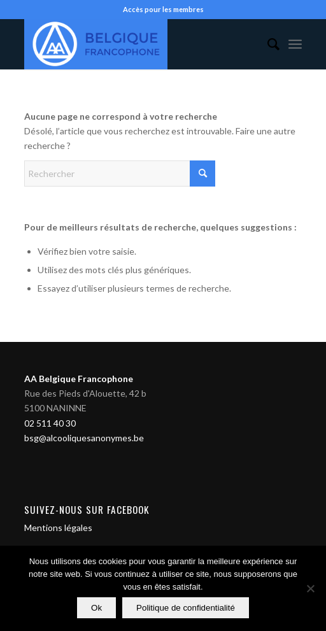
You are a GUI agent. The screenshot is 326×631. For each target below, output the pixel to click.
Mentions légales (58, 527)
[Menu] (295, 44)
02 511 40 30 (50, 423)
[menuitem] (267, 43)
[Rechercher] (267, 43)
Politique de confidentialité (185, 608)
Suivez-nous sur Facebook (87, 509)
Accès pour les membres (163, 9)
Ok (96, 608)
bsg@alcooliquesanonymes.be (84, 437)
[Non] (310, 588)
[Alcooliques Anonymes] (135, 43)
